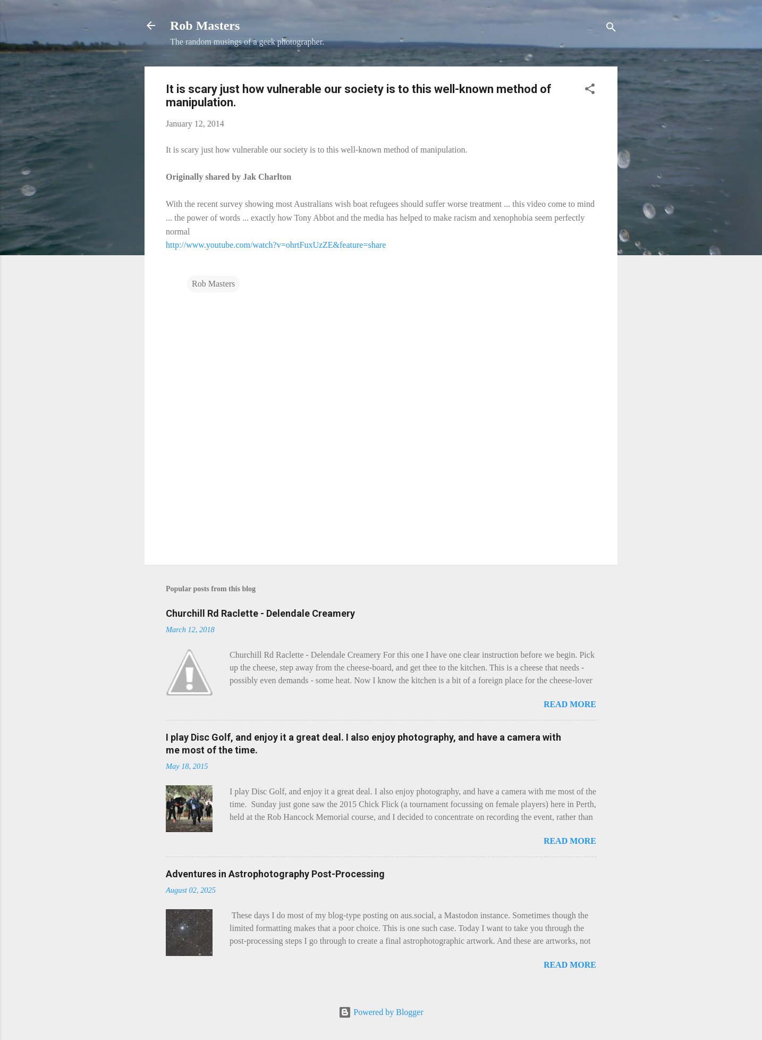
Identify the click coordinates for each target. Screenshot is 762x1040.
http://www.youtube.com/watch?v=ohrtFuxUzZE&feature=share (276, 244)
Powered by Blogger (381, 1012)
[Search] (611, 29)
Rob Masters (205, 25)
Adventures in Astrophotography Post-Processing (275, 873)
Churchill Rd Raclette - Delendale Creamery (260, 613)
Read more (570, 704)
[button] (589, 90)
